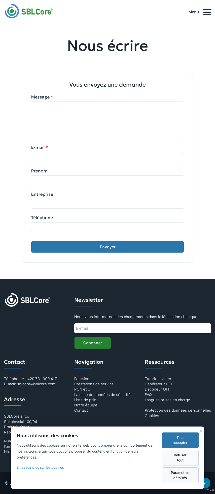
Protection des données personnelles (178, 410)
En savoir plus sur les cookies (40, 467)
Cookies (152, 415)
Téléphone (42, 217)
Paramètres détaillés (180, 475)
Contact (81, 410)
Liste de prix (85, 399)
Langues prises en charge (167, 399)
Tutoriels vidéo (158, 378)
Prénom (39, 171)
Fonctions (82, 378)
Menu (199, 13)
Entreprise (42, 194)
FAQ (148, 394)
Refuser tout (180, 457)
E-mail (39, 147)
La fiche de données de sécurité (102, 394)
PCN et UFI (84, 389)
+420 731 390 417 (41, 378)
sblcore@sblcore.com (36, 384)
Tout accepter (180, 440)
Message (42, 97)
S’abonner (92, 342)
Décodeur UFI (157, 389)
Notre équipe (85, 405)
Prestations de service (94, 384)
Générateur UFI (158, 384)
